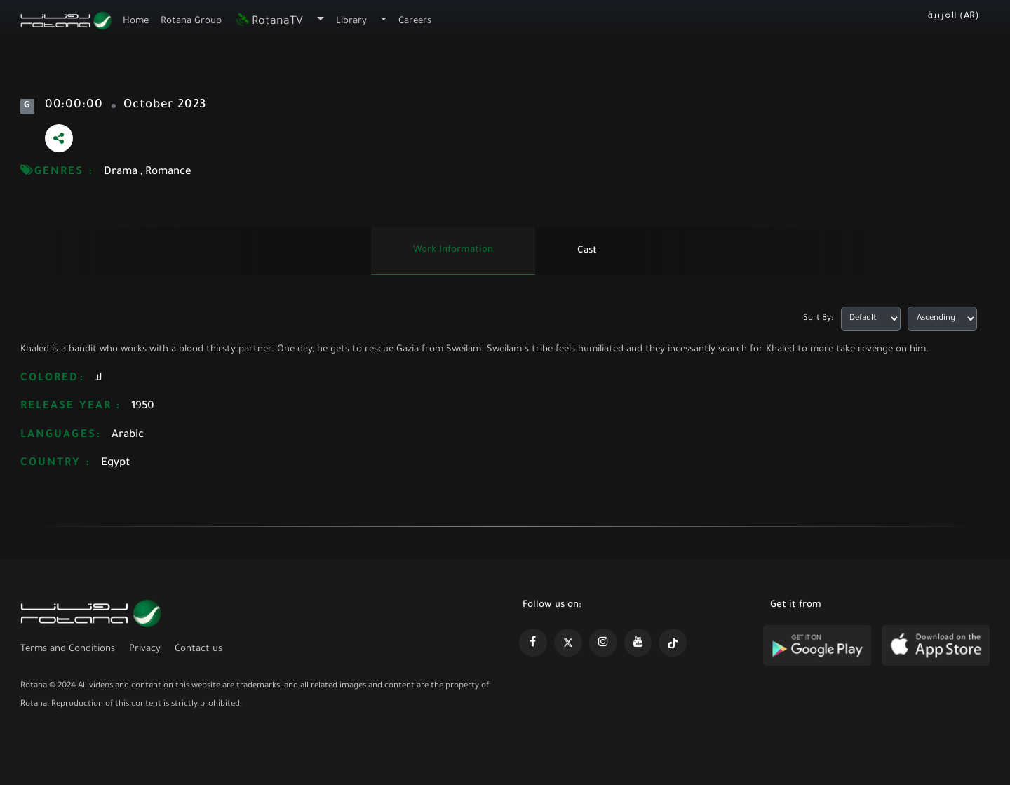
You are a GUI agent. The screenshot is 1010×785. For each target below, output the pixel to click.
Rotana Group (191, 21)
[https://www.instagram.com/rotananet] (603, 643)
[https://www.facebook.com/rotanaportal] (533, 643)
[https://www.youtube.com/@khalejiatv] (638, 643)
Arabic (128, 435)
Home (136, 21)
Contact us (198, 649)
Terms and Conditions (67, 649)
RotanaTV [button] (269, 21)
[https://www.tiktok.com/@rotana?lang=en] (673, 643)
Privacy (145, 649)
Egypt (115, 463)
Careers (414, 21)
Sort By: (818, 318)
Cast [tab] (587, 251)
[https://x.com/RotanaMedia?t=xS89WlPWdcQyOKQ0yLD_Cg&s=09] (568, 643)
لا (98, 378)
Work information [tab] (453, 250)
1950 (142, 406)
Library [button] (351, 21)
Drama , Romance (147, 172)
